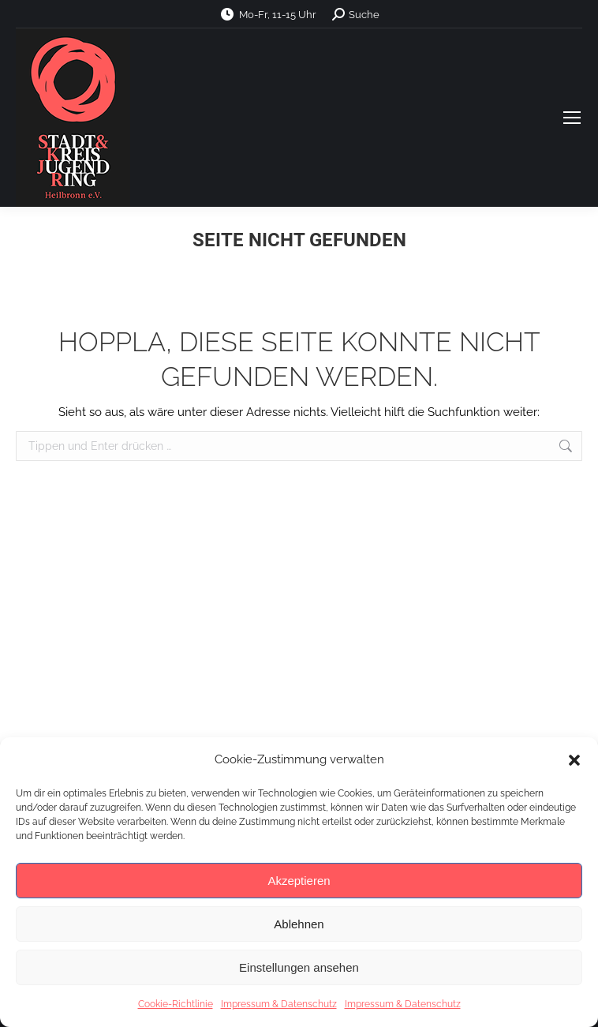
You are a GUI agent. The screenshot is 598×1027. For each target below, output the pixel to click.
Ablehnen (298, 924)
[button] (574, 760)
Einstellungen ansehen (299, 967)
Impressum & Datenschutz (279, 1004)
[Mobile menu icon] (572, 117)
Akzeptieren (298, 880)
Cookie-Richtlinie (175, 1004)
